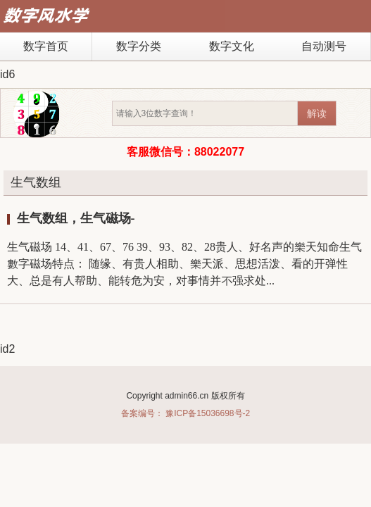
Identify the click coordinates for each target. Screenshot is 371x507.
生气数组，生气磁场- (76, 218)
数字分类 (138, 46)
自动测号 (323, 46)
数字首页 (45, 46)
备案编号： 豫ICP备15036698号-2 (185, 413)
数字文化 (231, 46)
